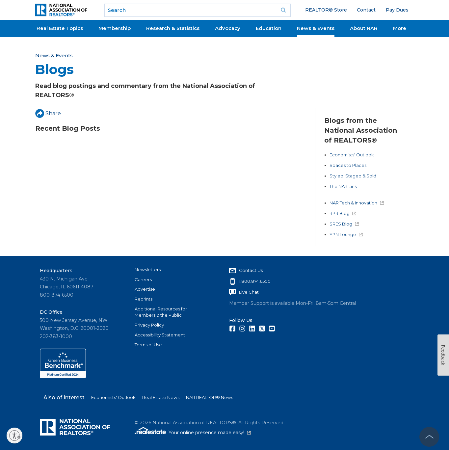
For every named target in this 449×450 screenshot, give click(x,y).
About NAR (364, 28)
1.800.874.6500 (255, 281)
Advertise (145, 289)
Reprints (143, 299)
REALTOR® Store (326, 10)
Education (268, 28)
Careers (143, 279)
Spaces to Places (348, 165)
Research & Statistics (172, 28)
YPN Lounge (346, 234)
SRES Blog (344, 223)
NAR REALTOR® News (209, 397)
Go (283, 10)
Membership (114, 28)
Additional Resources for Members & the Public (161, 312)
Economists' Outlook (352, 154)
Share (48, 113)
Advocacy (227, 28)
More (399, 28)
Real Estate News (160, 397)
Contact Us (251, 270)
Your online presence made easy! (210, 433)
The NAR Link (343, 186)
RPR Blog (343, 213)
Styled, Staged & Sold (353, 175)
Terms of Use (148, 344)
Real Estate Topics (60, 28)
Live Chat (249, 292)
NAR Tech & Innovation (357, 202)
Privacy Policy (149, 325)
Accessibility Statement (160, 334)
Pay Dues (397, 10)
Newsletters (148, 269)
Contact (366, 10)
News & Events (315, 28)
